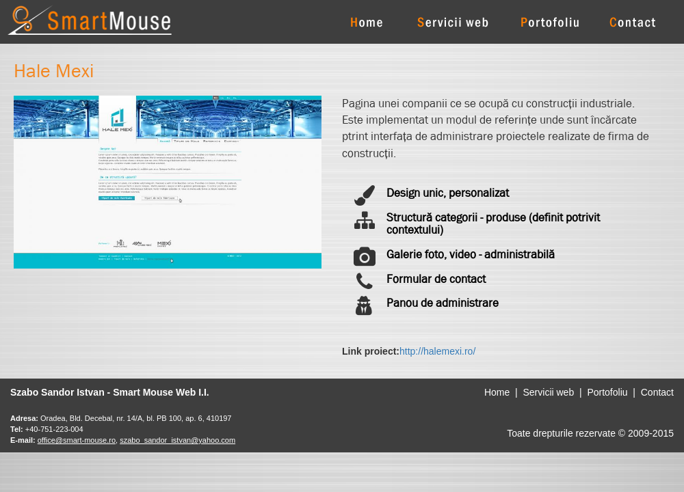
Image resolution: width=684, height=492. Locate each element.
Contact (657, 392)
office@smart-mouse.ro (77, 440)
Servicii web (548, 392)
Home (497, 392)
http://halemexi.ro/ (437, 351)
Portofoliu (607, 392)
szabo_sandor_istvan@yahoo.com (177, 440)
